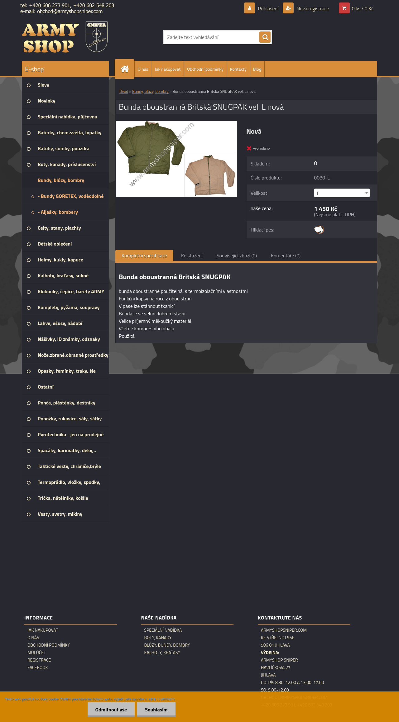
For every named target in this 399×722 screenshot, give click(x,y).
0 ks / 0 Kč (362, 8)
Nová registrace (312, 8)
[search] (265, 37)
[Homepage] (127, 69)
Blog (257, 69)
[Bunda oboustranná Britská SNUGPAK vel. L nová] (176, 123)
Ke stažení (192, 255)
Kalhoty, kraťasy (162, 652)
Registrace (39, 660)
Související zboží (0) (237, 255)
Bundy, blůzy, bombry (150, 91)
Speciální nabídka (163, 630)
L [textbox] (318, 193)
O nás (143, 69)
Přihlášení (268, 8)
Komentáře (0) (285, 255)
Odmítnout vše (111, 709)
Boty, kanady (157, 637)
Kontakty (238, 69)
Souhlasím (156, 709)
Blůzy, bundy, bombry (167, 645)
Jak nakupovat (167, 69)
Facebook (37, 667)
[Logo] (65, 37)
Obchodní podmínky (205, 69)
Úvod (123, 91)
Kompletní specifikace (144, 255)
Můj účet (36, 652)
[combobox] (342, 193)
